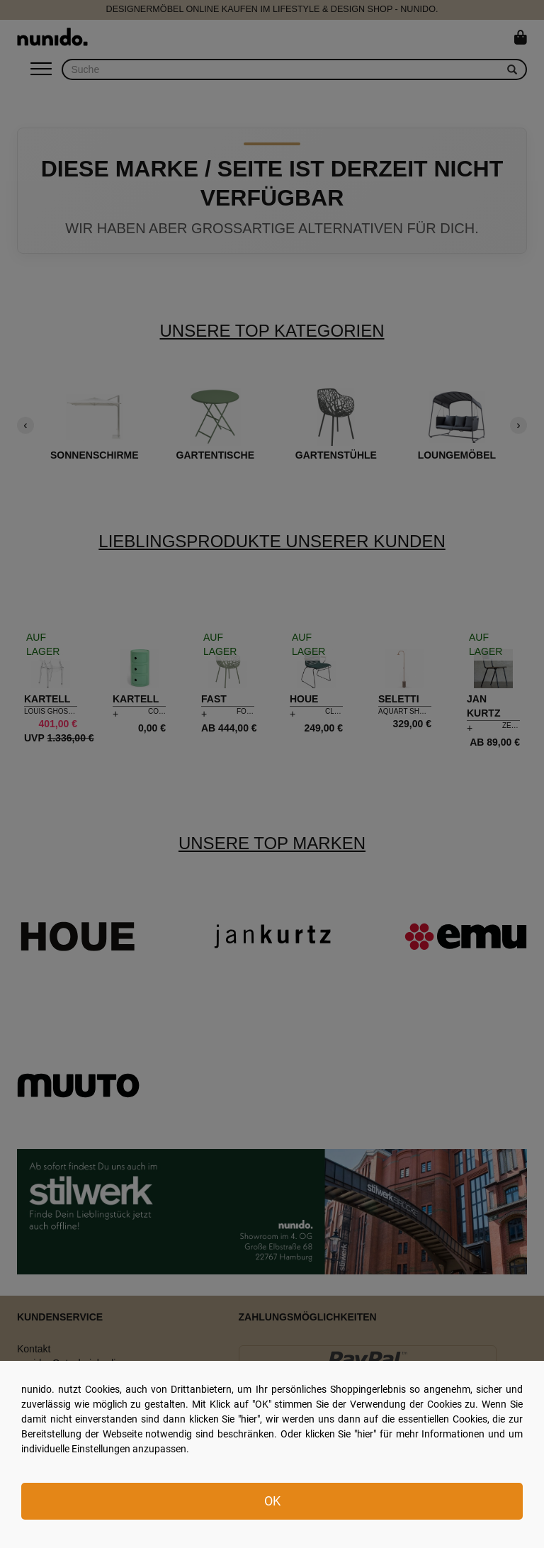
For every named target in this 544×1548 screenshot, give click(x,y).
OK (272, 1500)
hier (249, 1419)
